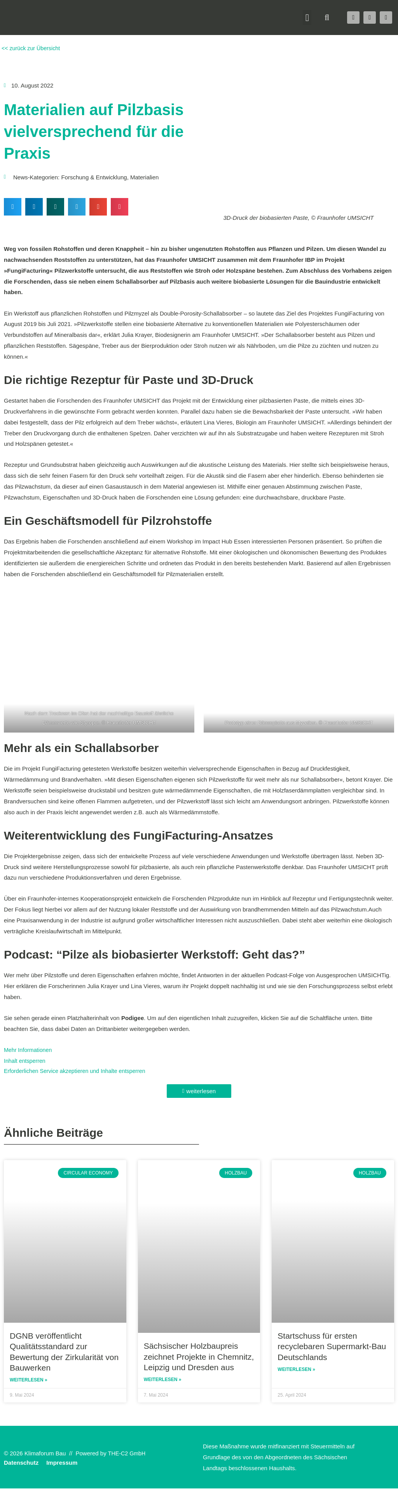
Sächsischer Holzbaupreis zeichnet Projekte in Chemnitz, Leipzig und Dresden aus (199, 1357)
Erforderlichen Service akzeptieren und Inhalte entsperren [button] (78, 1071)
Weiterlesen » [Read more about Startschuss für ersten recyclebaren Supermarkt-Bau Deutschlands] (296, 1370)
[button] (307, 17)
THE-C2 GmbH (128, 1454)
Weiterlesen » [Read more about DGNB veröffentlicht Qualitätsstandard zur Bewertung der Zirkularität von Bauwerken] (28, 1381)
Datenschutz (21, 1463)
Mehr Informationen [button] (29, 1050)
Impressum (61, 1463)
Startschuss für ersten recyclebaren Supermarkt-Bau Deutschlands (332, 1347)
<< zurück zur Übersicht (31, 48)
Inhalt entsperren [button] (26, 1060)
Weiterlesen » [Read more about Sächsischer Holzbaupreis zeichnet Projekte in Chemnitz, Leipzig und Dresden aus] (163, 1381)
